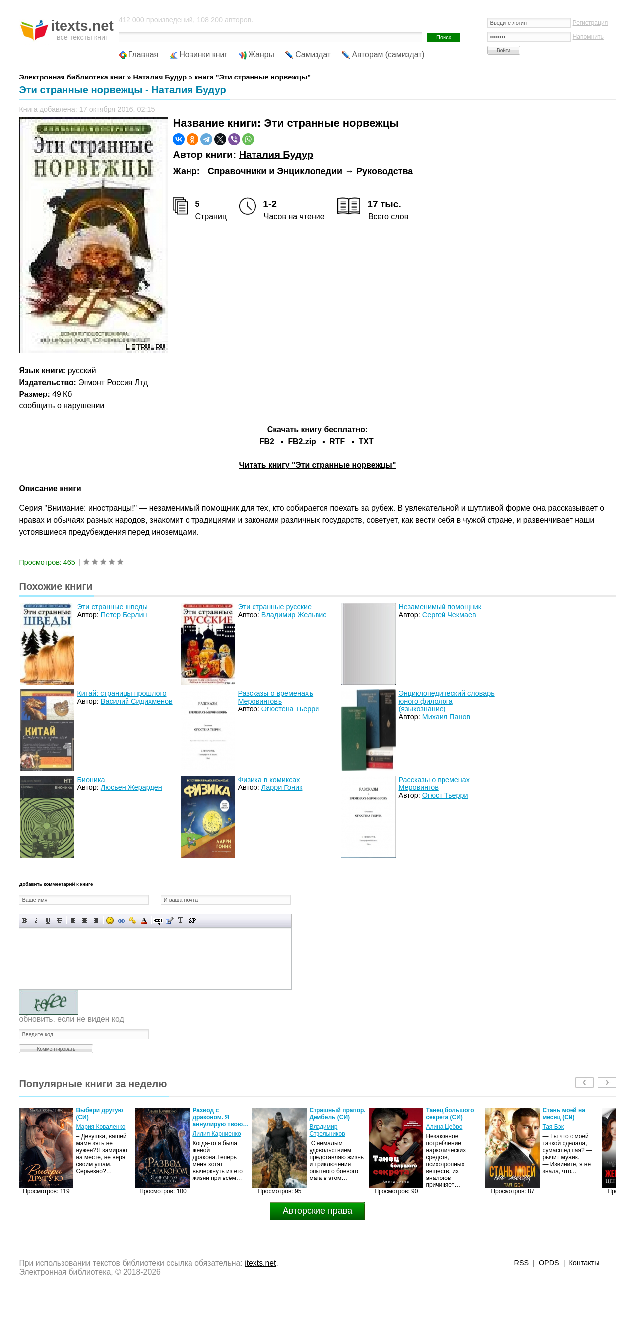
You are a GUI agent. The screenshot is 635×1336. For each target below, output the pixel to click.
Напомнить (588, 36)
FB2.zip (302, 441)
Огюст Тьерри (445, 795)
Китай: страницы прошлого (121, 693)
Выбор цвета (144, 920)
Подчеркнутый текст (48, 920)
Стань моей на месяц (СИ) (563, 1114)
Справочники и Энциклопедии (275, 171)
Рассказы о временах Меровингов (434, 783)
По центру (84, 920)
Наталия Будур (276, 154)
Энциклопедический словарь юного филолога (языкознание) (446, 701)
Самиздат (313, 54)
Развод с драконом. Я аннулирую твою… (220, 1117)
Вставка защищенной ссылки (132, 920)
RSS (521, 1263)
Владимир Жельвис (294, 615)
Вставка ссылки (121, 920)
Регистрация (590, 22)
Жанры (261, 54)
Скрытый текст (158, 920)
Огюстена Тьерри (290, 709)
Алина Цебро (444, 1126)
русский (82, 370)
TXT (366, 441)
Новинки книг (203, 54)
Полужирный (25, 920)
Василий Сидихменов (137, 701)
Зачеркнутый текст (59, 920)
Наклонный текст (36, 920)
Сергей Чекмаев (449, 615)
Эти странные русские (275, 607)
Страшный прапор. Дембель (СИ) (337, 1114)
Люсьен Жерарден (131, 787)
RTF (337, 441)
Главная (143, 54)
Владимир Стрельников (327, 1130)
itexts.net (260, 1263)
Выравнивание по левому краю (73, 920)
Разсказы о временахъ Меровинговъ (275, 697)
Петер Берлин (124, 615)
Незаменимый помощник (439, 607)
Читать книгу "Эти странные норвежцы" (317, 465)
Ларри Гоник (282, 787)
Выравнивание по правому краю (96, 920)
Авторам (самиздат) (388, 54)
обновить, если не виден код (71, 1019)
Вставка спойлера (192, 920)
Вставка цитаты (169, 920)
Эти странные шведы (112, 607)
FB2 (266, 441)
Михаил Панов (446, 717)
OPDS (549, 1263)
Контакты (584, 1263)
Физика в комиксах (269, 780)
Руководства (384, 171)
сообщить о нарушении (61, 405)
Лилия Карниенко (216, 1133)
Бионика (91, 780)
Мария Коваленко (100, 1126)
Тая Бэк (553, 1126)
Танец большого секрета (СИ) (450, 1114)
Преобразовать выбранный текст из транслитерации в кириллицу (181, 920)
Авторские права (317, 1211)
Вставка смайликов (110, 920)
